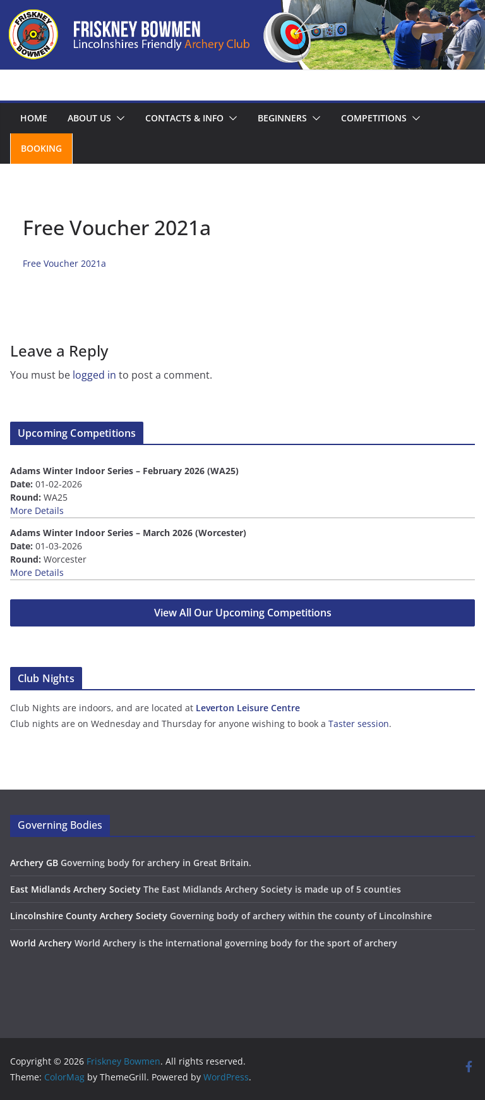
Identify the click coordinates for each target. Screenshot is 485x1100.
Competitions (374, 118)
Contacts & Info (184, 118)
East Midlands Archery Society (75, 889)
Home (33, 118)
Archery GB (34, 863)
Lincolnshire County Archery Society (88, 916)
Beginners (282, 118)
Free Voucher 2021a (64, 263)
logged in (94, 375)
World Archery (41, 943)
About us (89, 118)
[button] (118, 118)
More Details (37, 510)
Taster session (358, 724)
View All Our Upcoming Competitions (243, 613)
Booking (41, 148)
